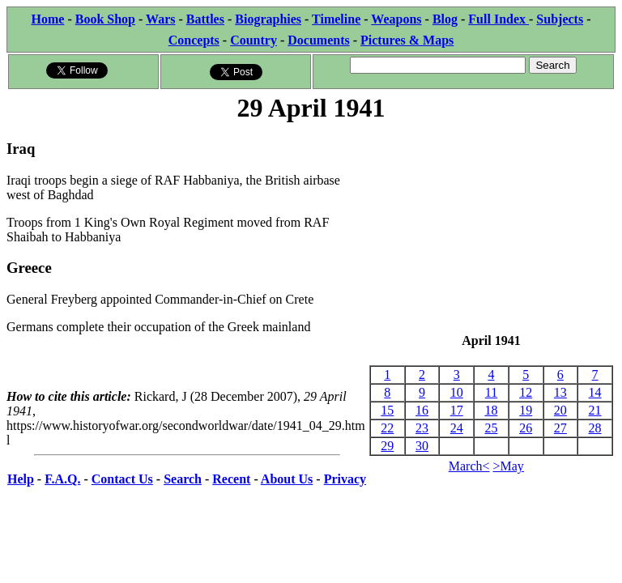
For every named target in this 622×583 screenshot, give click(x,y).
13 (560, 392)
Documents (318, 40)
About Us (287, 479)
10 (456, 392)
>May (508, 466)
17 (456, 410)
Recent (231, 479)
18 (490, 410)
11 (491, 392)
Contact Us (122, 479)
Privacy (345, 479)
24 (456, 428)
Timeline (336, 19)
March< (469, 466)
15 (387, 410)
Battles (205, 19)
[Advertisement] (491, 229)
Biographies (268, 19)
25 (490, 428)
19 (525, 410)
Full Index (498, 19)
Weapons (396, 19)
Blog (445, 19)
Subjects (559, 19)
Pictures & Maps (407, 40)
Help (20, 479)
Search (183, 479)
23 (421, 428)
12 (525, 392)
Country (253, 40)
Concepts (193, 40)
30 (421, 446)
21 (595, 410)
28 (595, 428)
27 (560, 428)
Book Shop (105, 19)
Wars (160, 19)
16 (421, 410)
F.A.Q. (62, 479)
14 (595, 392)
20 (560, 410)
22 (387, 428)
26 (525, 428)
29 (387, 446)
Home (48, 19)
